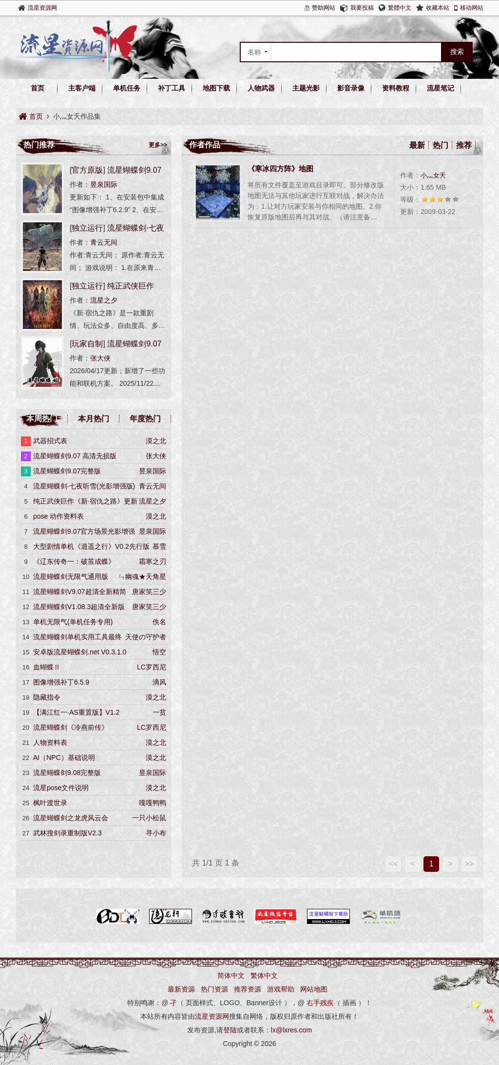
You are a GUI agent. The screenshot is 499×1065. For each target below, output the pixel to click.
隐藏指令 (46, 697)
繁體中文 (399, 7)
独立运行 (87, 228)
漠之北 (156, 441)
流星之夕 (103, 300)
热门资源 (214, 989)
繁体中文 (264, 975)
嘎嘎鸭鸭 (152, 803)
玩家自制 (87, 344)
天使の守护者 (145, 637)
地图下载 (216, 88)
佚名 (159, 622)
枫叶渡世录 (50, 803)
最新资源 (181, 989)
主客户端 (82, 88)
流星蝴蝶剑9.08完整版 (67, 772)
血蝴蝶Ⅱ (46, 667)
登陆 (230, 1030)
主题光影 (306, 88)
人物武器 (261, 88)
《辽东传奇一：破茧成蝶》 (74, 561)
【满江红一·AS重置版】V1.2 (76, 712)
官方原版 (87, 170)
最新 (417, 145)
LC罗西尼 (151, 667)
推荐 (464, 145)
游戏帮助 (280, 989)
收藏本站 (437, 7)
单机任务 (126, 88)
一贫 (159, 712)
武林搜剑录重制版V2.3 (67, 833)
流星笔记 (440, 88)
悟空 (159, 652)
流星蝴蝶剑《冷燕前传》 (70, 727)
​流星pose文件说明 (61, 788)
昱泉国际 (103, 184)
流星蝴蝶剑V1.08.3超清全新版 (79, 607)
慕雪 (159, 546)
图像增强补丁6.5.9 (61, 682)
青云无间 (103, 242)
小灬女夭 (433, 175)
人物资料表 (50, 742)
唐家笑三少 (149, 592)
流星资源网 (42, 7)
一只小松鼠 (149, 818)
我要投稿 (362, 7)
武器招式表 (50, 441)
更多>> (158, 145)
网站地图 (313, 989)
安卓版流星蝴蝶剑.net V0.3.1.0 (79, 652)
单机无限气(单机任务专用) (73, 622)
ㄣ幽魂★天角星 (142, 576)
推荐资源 (247, 989)
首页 (37, 88)
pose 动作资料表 (58, 516)
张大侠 (100, 358)
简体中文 (231, 975)
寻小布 (156, 833)
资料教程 (395, 88)
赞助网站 (323, 7)
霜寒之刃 (152, 561)
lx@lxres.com (291, 1030)
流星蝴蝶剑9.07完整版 (67, 471)
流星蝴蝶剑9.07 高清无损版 (74, 456)
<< (393, 864)
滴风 (159, 682)
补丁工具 (171, 88)
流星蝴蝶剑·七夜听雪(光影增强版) (84, 486)
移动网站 (471, 7)
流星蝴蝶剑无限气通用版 (70, 576)
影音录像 (351, 88)
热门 (440, 145)
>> (469, 864)
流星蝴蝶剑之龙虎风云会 (70, 818)
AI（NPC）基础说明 (64, 757)
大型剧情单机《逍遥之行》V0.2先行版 (91, 546)
